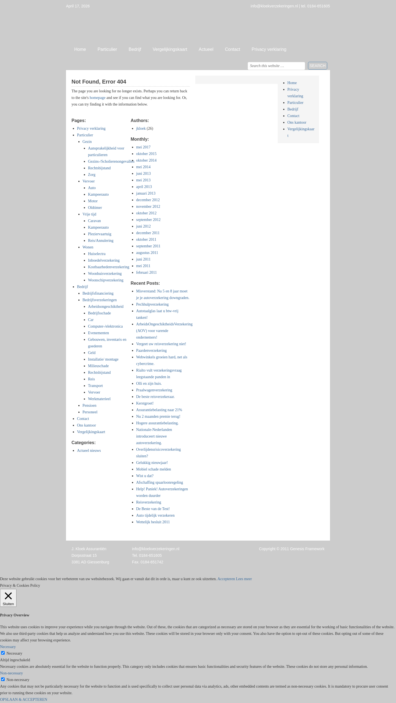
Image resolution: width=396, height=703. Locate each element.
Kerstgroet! (145, 403)
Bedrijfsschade (99, 313)
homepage (98, 98)
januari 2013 (145, 193)
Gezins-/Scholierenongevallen (111, 161)
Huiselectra (97, 254)
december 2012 (148, 200)
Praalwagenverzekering (154, 390)
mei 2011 (143, 266)
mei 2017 (143, 147)
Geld (91, 353)
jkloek (141, 128)
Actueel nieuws (89, 451)
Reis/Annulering (101, 241)
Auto (92, 188)
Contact (232, 49)
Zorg (91, 175)
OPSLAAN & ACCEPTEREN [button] (23, 700)
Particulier (107, 49)
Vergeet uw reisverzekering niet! (161, 344)
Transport (95, 386)
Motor (93, 201)
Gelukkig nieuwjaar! (152, 463)
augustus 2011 (147, 253)
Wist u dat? (144, 476)
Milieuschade (98, 366)
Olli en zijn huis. (149, 383)
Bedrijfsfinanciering (98, 293)
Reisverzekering (148, 502)
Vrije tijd (89, 214)
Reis (91, 379)
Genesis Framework (307, 549)
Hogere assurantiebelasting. (157, 423)
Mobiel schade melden (153, 469)
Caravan (94, 221)
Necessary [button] (8, 647)
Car (91, 320)
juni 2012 (143, 226)
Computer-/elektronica (105, 326)
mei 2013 (143, 180)
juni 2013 (143, 173)
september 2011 (148, 246)
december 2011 (148, 233)
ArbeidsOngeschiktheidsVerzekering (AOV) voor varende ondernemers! (164, 330)
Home (80, 49)
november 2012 (148, 206)
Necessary (15, 653)
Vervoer (88, 181)
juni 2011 (143, 259)
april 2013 (144, 187)
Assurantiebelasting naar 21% (159, 410)
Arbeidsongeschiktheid (105, 307)
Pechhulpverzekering (152, 304)
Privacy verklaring (269, 49)
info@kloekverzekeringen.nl (155, 549)
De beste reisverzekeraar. (155, 397)
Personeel (89, 412)
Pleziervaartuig (99, 234)
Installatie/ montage (103, 359)
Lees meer (244, 579)
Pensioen (89, 405)
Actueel (206, 49)
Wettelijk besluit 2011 (153, 522)
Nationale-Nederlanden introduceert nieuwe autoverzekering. (154, 436)
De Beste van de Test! (153, 509)
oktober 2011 (146, 239)
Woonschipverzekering (105, 280)
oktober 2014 (146, 160)
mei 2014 (143, 167)
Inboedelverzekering (104, 260)
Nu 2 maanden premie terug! (158, 416)
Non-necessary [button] (11, 673)
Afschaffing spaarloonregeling (159, 482)
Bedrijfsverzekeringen (99, 300)
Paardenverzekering (151, 350)
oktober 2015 (146, 154)
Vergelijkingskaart (170, 49)
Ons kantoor (86, 425)
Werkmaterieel (99, 399)
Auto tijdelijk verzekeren (155, 515)
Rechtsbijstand (99, 168)
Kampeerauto (98, 194)
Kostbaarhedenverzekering (108, 267)
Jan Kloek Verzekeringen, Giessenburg (198, 26)
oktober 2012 (146, 213)
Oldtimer (95, 208)
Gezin (87, 142)
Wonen (87, 247)
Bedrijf (135, 49)
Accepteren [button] (226, 579)
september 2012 (148, 220)
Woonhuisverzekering (105, 274)
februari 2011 (146, 272)
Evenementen (98, 333)
